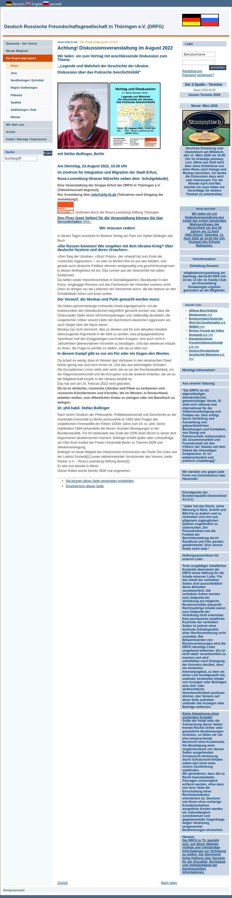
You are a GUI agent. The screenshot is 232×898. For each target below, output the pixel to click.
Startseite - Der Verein (20, 42)
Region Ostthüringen (21, 86)
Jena (11, 72)
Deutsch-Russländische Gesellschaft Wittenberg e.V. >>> (207, 354)
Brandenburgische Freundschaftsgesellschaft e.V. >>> (206, 342)
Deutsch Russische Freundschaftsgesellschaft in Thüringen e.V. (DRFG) (84, 26)
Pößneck (13, 94)
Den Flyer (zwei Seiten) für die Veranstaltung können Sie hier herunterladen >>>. (110, 220)
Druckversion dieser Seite (85, 486)
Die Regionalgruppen (19, 57)
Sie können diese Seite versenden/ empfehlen (100, 481)
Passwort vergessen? (198, 75)
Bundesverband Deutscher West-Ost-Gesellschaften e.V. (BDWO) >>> (207, 322)
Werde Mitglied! (15, 49)
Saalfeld (13, 101)
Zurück (62, 883)
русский (52, 4)
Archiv (9, 130)
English (34, 4)
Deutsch (15, 4)
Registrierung (192, 71)
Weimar (12, 116)
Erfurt (11, 64)
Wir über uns (13, 123)
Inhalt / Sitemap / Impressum (25, 138)
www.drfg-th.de (67, 42)
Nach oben (169, 883)
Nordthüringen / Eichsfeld (24, 79)
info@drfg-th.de (103, 195)
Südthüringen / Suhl (20, 108)
